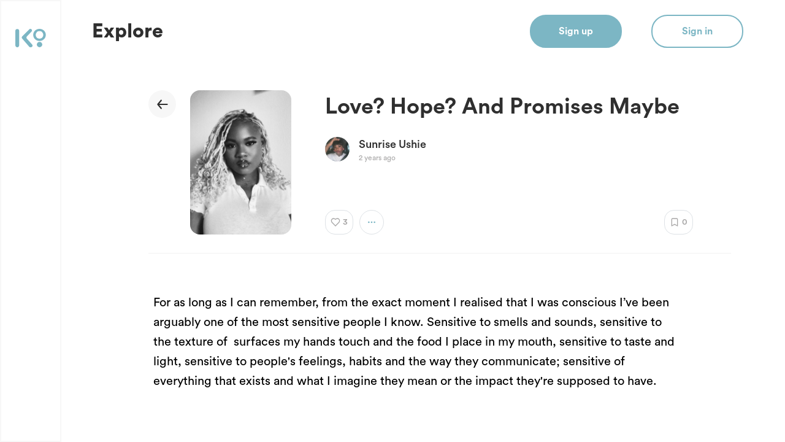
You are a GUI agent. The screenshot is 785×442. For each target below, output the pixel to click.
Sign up (576, 31)
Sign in (697, 31)
